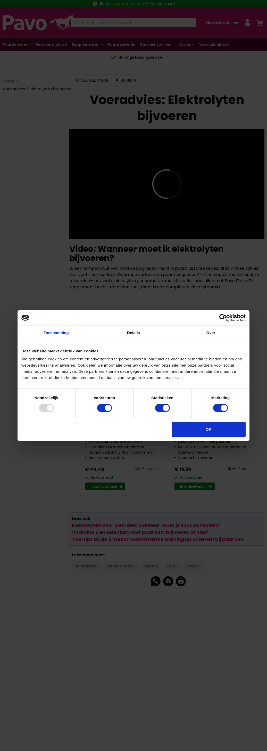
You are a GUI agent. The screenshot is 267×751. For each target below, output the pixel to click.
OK (209, 429)
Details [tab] (133, 332)
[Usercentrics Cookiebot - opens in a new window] (223, 318)
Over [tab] (210, 332)
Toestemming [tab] (56, 332)
